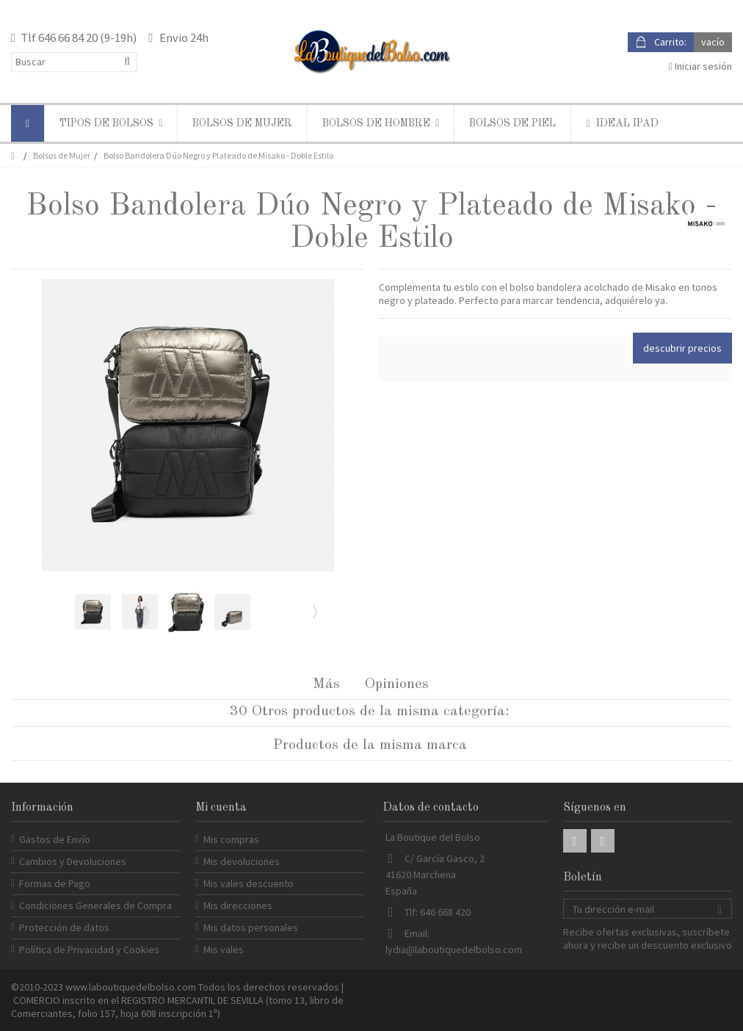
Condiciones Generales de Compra (95, 905)
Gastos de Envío (54, 839)
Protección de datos (64, 927)
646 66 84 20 (68, 37)
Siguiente (313, 611)
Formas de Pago (54, 883)
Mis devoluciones (241, 861)
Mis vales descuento (248, 883)
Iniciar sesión (700, 66)
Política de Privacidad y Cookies (89, 949)
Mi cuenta (221, 808)
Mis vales (223, 949)
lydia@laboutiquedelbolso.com (453, 949)
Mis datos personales (250, 927)
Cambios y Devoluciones (72, 861)
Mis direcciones (237, 905)
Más (326, 684)
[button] (110, 123)
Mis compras (231, 839)
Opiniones (397, 684)
